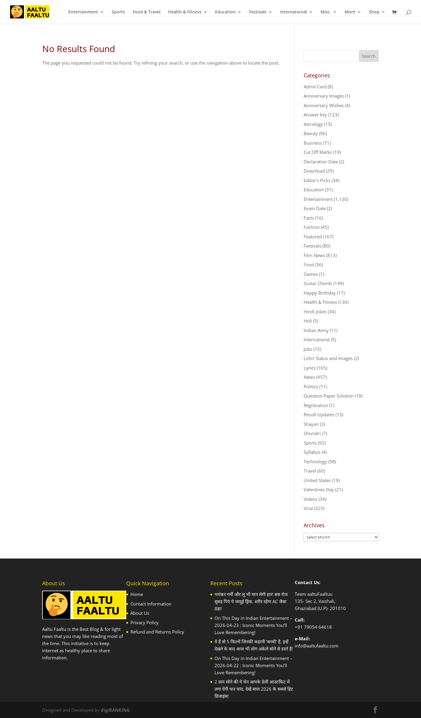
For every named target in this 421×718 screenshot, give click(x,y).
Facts (309, 218)
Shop (374, 12)
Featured (313, 237)
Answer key (315, 115)
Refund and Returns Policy (157, 632)
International (293, 12)
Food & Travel (146, 12)
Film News (314, 255)
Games (311, 274)
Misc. (326, 12)
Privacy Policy (144, 622)
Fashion (312, 227)
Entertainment (83, 12)
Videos (310, 499)
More (350, 12)
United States (317, 480)
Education (225, 12)
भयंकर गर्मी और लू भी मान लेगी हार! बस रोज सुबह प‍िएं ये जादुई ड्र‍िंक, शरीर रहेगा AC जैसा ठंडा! (251, 601)
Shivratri (312, 433)
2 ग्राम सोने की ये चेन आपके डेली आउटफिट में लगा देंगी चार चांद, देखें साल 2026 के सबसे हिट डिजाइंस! (254, 689)
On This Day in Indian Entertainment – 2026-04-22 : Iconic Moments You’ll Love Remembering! (253, 665)
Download (314, 171)
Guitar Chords (318, 283)
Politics (311, 386)
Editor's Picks (317, 180)
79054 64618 (318, 627)
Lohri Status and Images (328, 358)
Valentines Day (319, 489)
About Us (139, 613)
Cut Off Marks (318, 152)
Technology (315, 461)
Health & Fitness (184, 12)
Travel (310, 471)
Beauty (311, 133)
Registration (316, 405)
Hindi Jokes (315, 312)
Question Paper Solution (329, 396)
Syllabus (312, 452)
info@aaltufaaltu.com (316, 646)
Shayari (311, 424)
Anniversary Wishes (324, 105)
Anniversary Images (324, 96)
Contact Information (150, 604)
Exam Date (315, 208)
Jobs (308, 349)
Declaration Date (321, 162)
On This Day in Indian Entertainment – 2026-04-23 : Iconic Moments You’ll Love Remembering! (253, 625)
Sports (118, 12)
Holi (308, 321)
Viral (308, 508)
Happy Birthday (320, 293)
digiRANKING (115, 710)
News (309, 377)
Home (136, 594)
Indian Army (316, 330)
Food (309, 265)
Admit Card (315, 87)
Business (313, 143)
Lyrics (310, 368)
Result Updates (319, 414)
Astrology (313, 124)
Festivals (258, 12)
